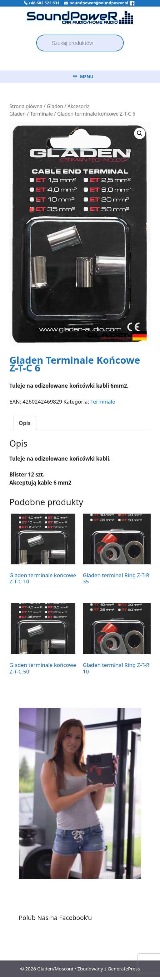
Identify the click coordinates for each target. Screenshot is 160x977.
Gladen (55, 106)
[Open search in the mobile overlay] (80, 43)
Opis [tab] (25, 423)
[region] (80, 801)
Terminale (41, 113)
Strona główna (25, 106)
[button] (139, 133)
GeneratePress (124, 968)
